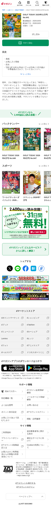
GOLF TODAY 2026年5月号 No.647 (31, 156)
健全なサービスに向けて (35, 439)
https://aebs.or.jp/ (24, 475)
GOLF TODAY (19, 10)
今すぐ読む (28, 43)
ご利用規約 (6, 432)
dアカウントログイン (36, 412)
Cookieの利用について (35, 446)
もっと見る (43, 124)
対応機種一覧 (7, 398)
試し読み (36, 34)
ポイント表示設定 (9, 412)
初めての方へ (8, 391)
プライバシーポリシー (9, 439)
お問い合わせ (32, 405)
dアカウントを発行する (26, 483)
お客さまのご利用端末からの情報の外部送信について (9, 454)
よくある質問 (7, 405)
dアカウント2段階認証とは (10, 446)
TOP (3, 10)
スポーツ (10, 10)
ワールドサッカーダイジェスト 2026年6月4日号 (10, 199)
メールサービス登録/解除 (36, 398)
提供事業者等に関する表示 (35, 432)
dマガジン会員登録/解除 (35, 391)
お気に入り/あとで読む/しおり (10, 419)
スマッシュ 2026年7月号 (31, 198)
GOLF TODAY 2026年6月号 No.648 (10, 156)
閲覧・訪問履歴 (33, 419)
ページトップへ (25, 496)
